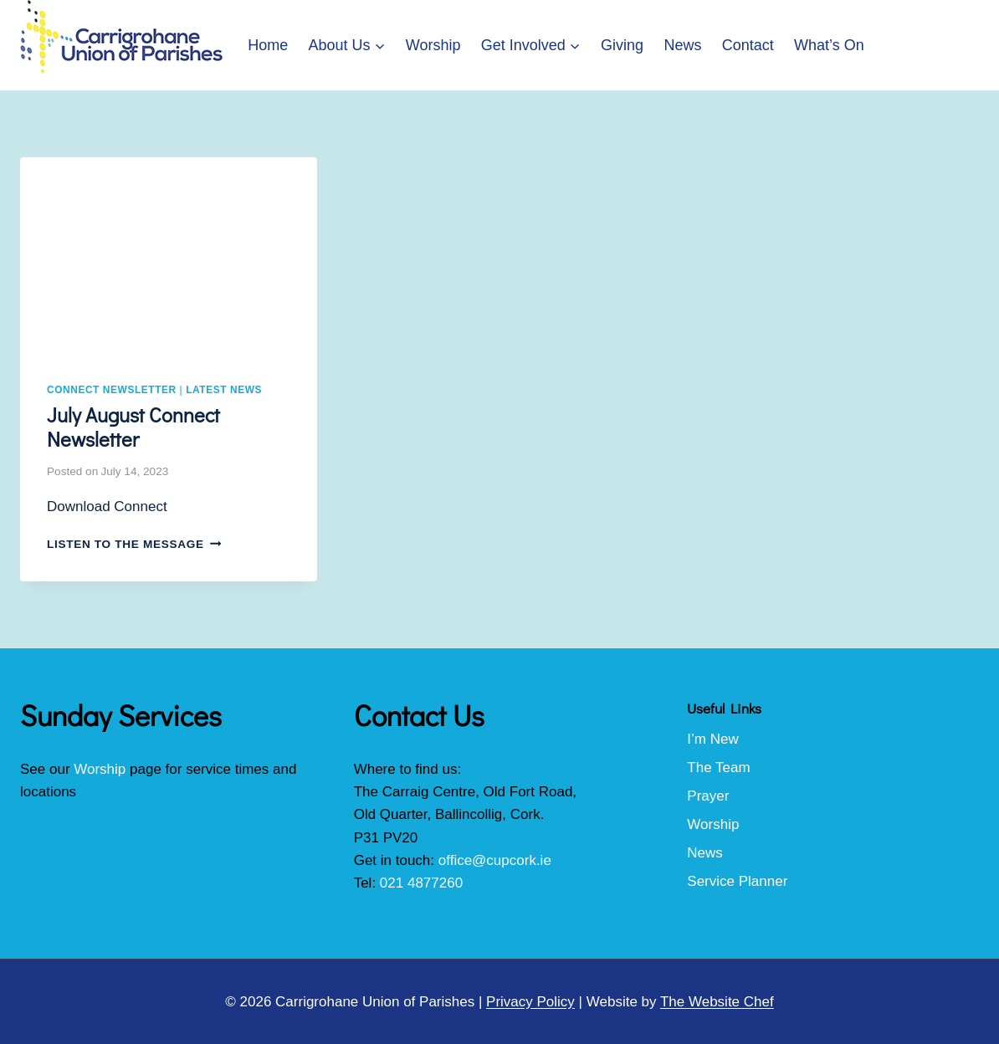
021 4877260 (421, 883)
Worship (433, 45)
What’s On (829, 45)
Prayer (708, 796)
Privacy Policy (530, 1002)
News (682, 45)
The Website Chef (717, 1002)
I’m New (712, 739)
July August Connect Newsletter (133, 427)
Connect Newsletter (112, 390)
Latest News (224, 390)
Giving (622, 45)
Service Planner (737, 881)
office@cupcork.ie (494, 860)
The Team (718, 767)
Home (268, 45)
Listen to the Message (134, 544)
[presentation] (168, 256)
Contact (748, 45)
